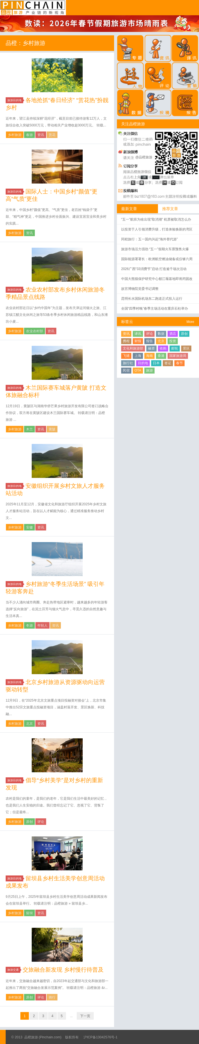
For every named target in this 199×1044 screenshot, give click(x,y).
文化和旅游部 (133, 348)
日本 (156, 363)
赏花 (52, 135)
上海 (137, 356)
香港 (161, 356)
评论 (40, 822)
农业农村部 (34, 331)
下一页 (85, 1016)
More (190, 322)
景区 (186, 348)
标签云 (127, 321)
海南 (149, 356)
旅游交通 (13, 969)
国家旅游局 (177, 356)
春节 (179, 363)
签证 (167, 363)
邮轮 (174, 348)
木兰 (29, 429)
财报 (137, 341)
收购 (163, 348)
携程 (126, 341)
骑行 (52, 997)
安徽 (29, 527)
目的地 (143, 363)
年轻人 (42, 625)
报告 (149, 341)
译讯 (137, 334)
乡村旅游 (15, 135)
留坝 (29, 913)
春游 (29, 135)
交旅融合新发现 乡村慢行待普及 (63, 970)
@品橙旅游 (143, 157)
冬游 (29, 625)
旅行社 (128, 363)
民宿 (126, 370)
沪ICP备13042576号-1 (100, 1037)
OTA (137, 370)
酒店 (172, 334)
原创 (29, 822)
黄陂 (52, 429)
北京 (29, 724)
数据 (161, 334)
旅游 (149, 370)
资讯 (40, 135)
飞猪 (126, 356)
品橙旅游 (33, 7)
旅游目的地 (15, 100)
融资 (151, 348)
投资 (172, 341)
